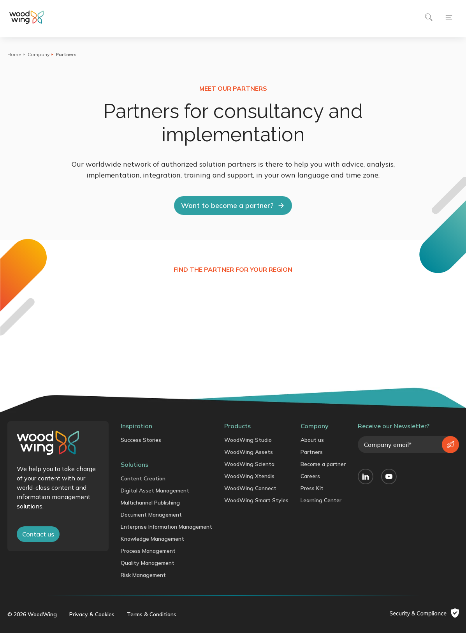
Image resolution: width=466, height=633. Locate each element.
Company (38, 54)
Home (14, 54)
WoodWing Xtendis (249, 476)
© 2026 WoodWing (32, 614)
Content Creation (143, 478)
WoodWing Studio (248, 439)
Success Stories (141, 439)
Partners (312, 451)
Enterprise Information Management (166, 526)
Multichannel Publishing (150, 502)
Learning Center (321, 500)
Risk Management (143, 574)
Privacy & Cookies (91, 614)
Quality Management (147, 562)
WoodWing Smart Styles (256, 500)
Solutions (134, 464)
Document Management (151, 514)
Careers (310, 476)
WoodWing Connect (250, 488)
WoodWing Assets (248, 451)
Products (237, 426)
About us (312, 439)
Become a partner (323, 464)
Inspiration (136, 426)
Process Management (148, 550)
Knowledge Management (152, 538)
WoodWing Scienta (249, 464)
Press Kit (312, 488)
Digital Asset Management (155, 490)
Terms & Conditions (151, 614)
